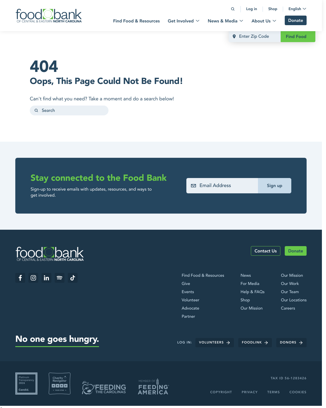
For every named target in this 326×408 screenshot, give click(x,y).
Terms (273, 392)
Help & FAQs (252, 292)
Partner (188, 316)
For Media (249, 284)
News (245, 275)
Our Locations (294, 300)
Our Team (290, 292)
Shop (245, 300)
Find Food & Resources (203, 275)
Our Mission (251, 308)
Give (186, 284)
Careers (288, 308)
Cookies (298, 392)
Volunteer (190, 300)
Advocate (190, 308)
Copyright (221, 392)
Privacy (250, 392)
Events (188, 292)
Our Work (290, 284)
